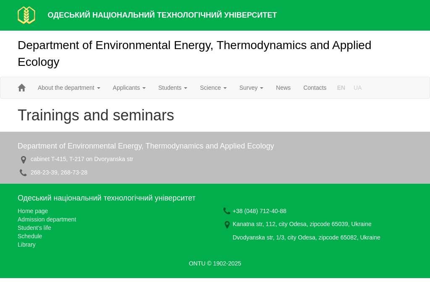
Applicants (129, 87)
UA (358, 87)
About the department (69, 87)
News (283, 87)
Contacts (314, 87)
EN (341, 87)
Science (213, 87)
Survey (251, 87)
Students (172, 87)
